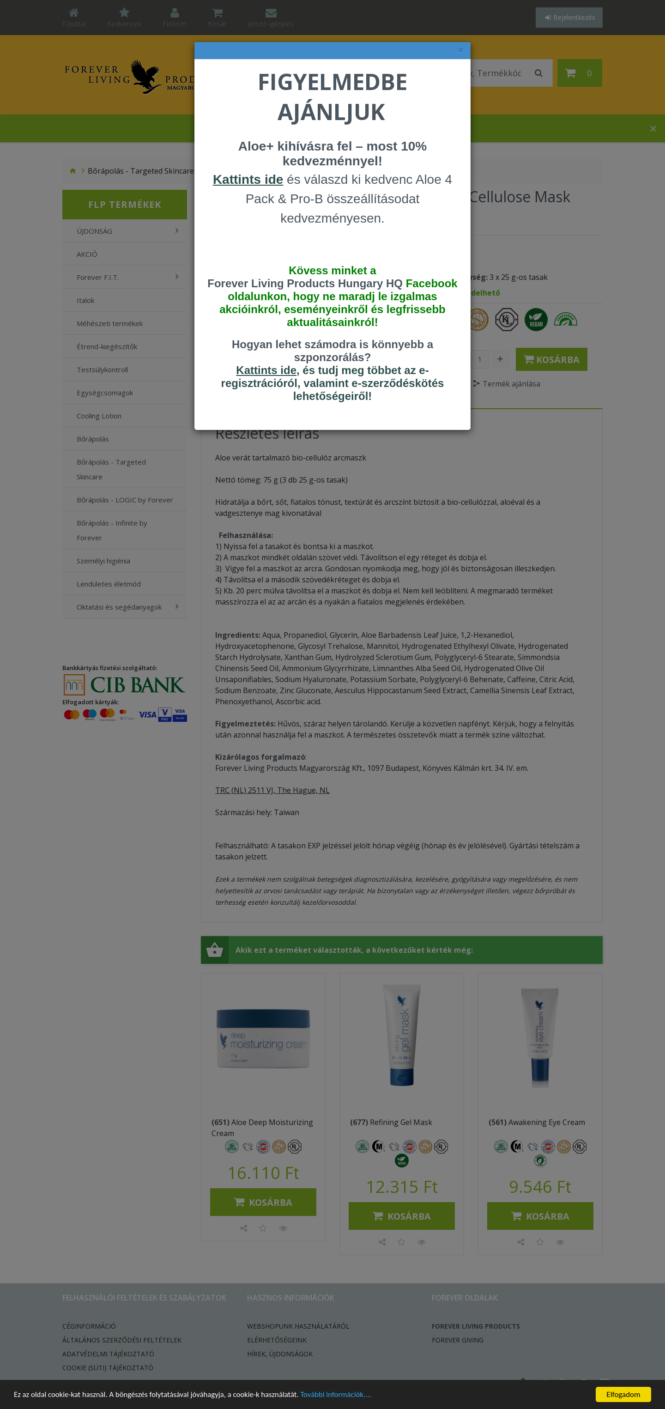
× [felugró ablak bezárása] (461, 50)
